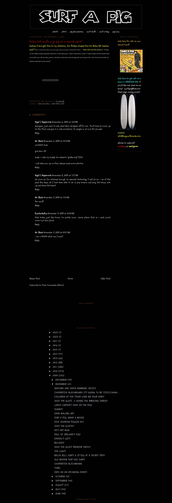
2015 (56, 349)
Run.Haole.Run (41, 213)
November (62, 384)
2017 (55, 341)
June (59, 493)
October (61, 476)
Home (70, 278)
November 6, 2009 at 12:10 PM (65, 122)
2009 (56, 375)
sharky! (58, 409)
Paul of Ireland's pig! (67, 434)
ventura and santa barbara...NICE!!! (75, 388)
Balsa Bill (44, 104)
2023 (56, 336)
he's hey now (62, 430)
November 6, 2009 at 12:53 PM (57, 141)
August (60, 485)
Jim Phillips (57, 104)
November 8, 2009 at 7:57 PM (65, 175)
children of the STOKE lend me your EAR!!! (79, 396)
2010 (55, 371)
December (62, 379)
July (58, 489)
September (62, 480)
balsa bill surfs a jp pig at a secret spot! (79, 455)
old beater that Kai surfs (69, 459)
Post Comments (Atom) (53, 285)
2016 (55, 345)
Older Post (105, 278)
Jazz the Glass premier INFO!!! (72, 447)
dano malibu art (64, 413)
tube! (57, 467)
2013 (55, 358)
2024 (56, 332)
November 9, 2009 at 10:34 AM (61, 213)
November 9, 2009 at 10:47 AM (57, 232)
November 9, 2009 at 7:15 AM (56, 197)
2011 (55, 366)
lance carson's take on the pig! (73, 405)
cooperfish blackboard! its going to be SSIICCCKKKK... (86, 392)
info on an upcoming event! (70, 472)
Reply (37, 133)
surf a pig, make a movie (69, 417)
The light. (60, 451)
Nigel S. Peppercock (43, 122)
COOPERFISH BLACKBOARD (68, 463)
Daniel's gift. (62, 438)
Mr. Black (39, 141)
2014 (55, 354)
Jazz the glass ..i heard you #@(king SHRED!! (81, 400)
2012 (55, 362)
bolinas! (59, 442)
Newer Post (35, 278)
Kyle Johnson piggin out (69, 421)
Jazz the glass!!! (64, 426)
